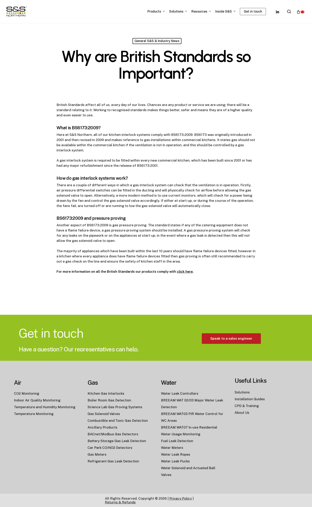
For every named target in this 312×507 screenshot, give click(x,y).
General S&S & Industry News (157, 41)
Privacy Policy (180, 498)
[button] (231, 357)
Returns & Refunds (120, 502)
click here (185, 272)
